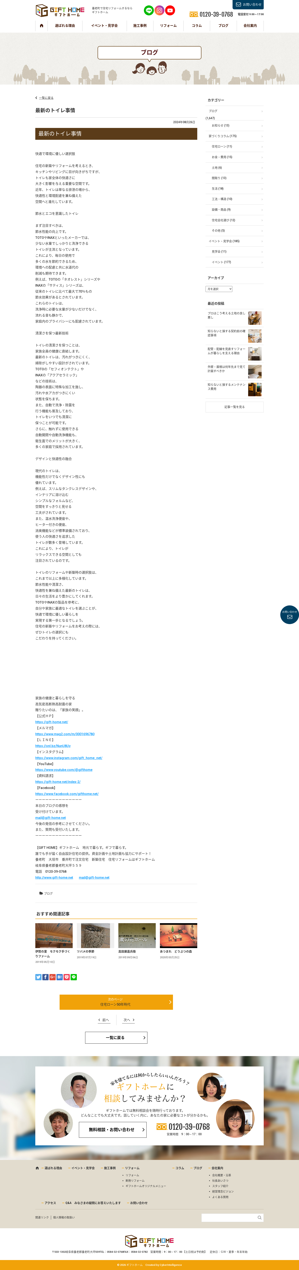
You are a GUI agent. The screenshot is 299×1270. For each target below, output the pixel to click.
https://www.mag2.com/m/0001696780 (64, 734)
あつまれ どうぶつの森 (176, 951)
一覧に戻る (46, 97)
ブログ (223, 26)
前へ (105, 1020)
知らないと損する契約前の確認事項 (226, 333)
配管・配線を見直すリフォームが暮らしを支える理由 (226, 351)
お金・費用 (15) (222, 157)
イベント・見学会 (104, 26)
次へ (127, 1020)
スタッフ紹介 (220, 1186)
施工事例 (140, 26)
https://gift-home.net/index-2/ (58, 782)
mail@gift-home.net (50, 818)
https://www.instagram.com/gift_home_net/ (68, 758)
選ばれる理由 (65, 26)
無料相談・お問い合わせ (112, 1129)
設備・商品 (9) (221, 209)
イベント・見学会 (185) (224, 241)
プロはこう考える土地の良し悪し (226, 315)
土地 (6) (217, 167)
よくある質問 (220, 1197)
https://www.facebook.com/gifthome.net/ (67, 794)
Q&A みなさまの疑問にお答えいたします (93, 1203)
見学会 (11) (219, 251)
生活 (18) (218, 188)
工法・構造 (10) (222, 199)
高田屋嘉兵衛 (127, 951)
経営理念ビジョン (223, 1191)
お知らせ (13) (220, 125)
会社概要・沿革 (221, 1175)
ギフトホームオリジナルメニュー (146, 1186)
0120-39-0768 (189, 1127)
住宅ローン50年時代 (115, 1004)
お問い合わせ (252, 4)
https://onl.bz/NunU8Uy (53, 746)
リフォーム (168, 26)
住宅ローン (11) (222, 146)
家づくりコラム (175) (223, 136)
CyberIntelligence (171, 1264)
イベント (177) (221, 262)
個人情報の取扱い (64, 1217)
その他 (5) (218, 230)
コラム (197, 26)
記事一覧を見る (234, 407)
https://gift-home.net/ (51, 722)
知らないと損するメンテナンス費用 (226, 386)
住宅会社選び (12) (223, 220)
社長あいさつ (220, 1180)
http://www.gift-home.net (54, 878)
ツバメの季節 (85, 951)
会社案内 (250, 26)
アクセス (50, 1203)
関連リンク (42, 1217)
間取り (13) (219, 178)
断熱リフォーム (135, 1180)
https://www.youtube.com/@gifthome (63, 770)
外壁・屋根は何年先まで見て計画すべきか (226, 369)
